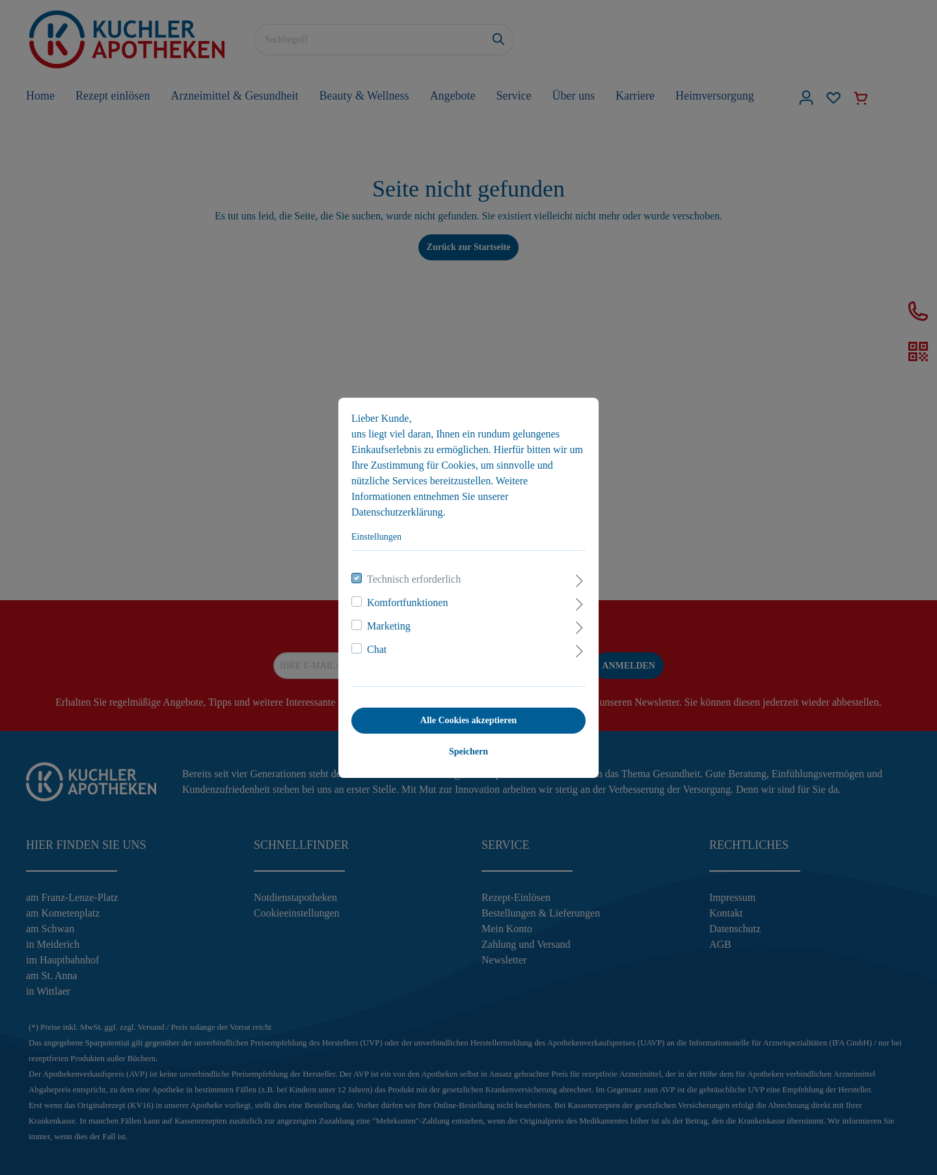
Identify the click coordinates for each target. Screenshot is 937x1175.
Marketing (389, 625)
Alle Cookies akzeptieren (468, 720)
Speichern (468, 751)
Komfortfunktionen (407, 602)
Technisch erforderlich (414, 579)
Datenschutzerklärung (396, 512)
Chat (377, 649)
